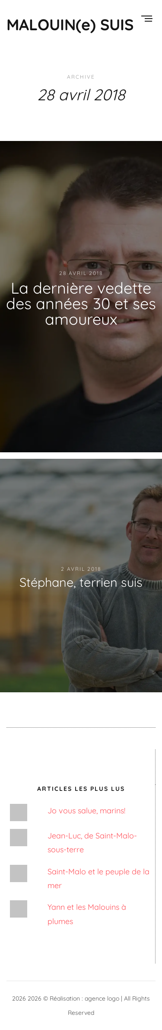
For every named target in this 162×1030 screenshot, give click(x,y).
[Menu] (146, 19)
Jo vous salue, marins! (86, 811)
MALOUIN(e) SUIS (69, 24)
